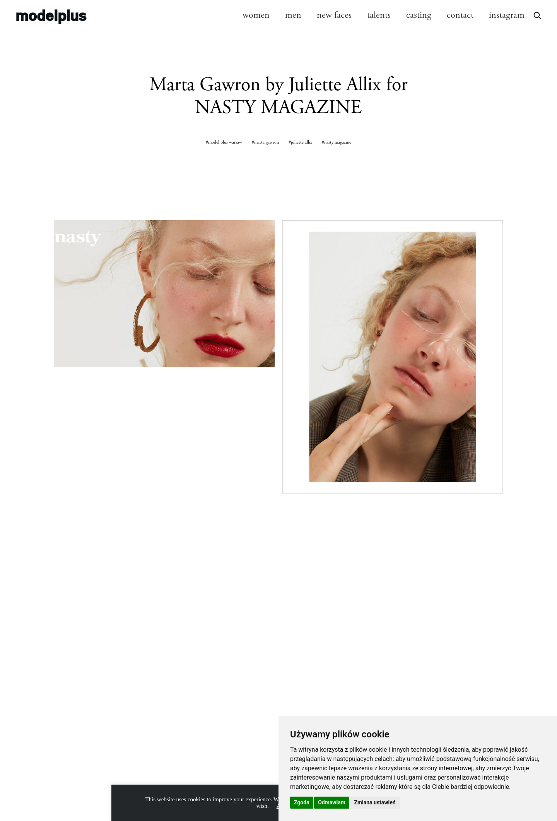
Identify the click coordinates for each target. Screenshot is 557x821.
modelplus (50, 15)
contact (460, 15)
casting (418, 15)
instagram (507, 15)
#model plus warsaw (224, 142)
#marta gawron (265, 142)
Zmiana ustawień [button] (374, 802)
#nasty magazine (336, 142)
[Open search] (537, 15)
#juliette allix (300, 142)
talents (379, 15)
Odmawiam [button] (331, 802)
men (293, 15)
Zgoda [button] (301, 802)
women (256, 15)
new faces (334, 15)
